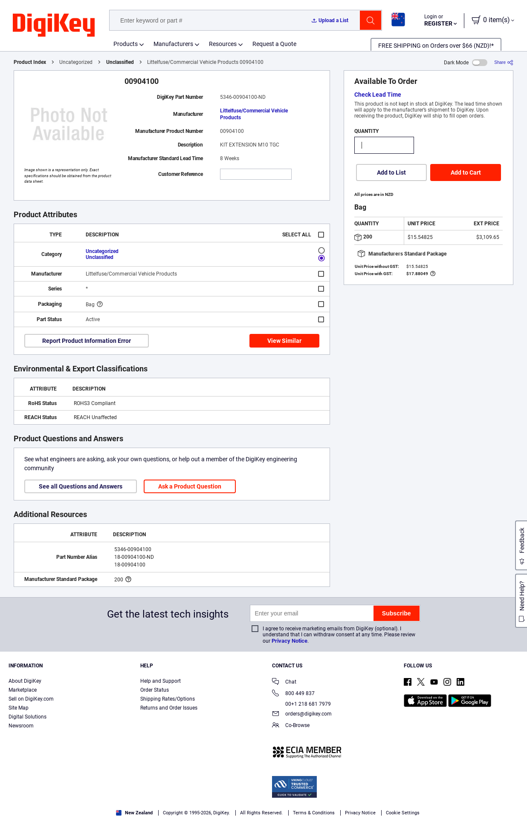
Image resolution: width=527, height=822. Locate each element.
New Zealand (134, 813)
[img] (54, 25)
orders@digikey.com (302, 714)
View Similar (284, 340)
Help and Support (160, 681)
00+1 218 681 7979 (301, 704)
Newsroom (21, 726)
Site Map (19, 708)
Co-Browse (291, 726)
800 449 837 (293, 694)
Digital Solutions (27, 717)
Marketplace (23, 690)
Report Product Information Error (86, 340)
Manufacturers (173, 43)
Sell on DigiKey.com (31, 699)
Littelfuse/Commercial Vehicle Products (254, 114)
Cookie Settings (403, 813)
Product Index (30, 62)
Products (125, 43)
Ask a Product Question (189, 486)
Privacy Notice (289, 641)
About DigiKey (25, 681)
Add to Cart (466, 172)
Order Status (154, 690)
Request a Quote (274, 43)
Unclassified (120, 62)
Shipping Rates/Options (167, 699)
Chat (284, 682)
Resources (223, 43)
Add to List (391, 172)
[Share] (503, 62)
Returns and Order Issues (168, 708)
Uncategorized (102, 251)
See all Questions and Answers (80, 486)
